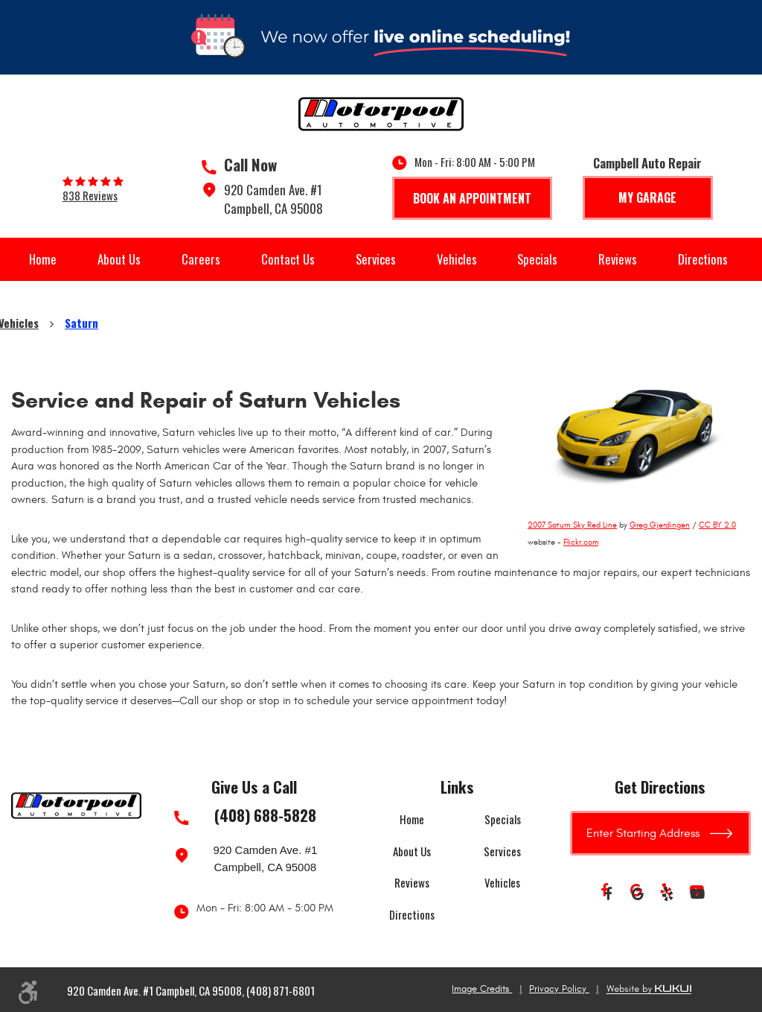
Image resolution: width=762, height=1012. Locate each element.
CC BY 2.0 (717, 525)
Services (376, 259)
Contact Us (288, 259)
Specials (537, 259)
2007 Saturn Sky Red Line (572, 525)
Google (637, 894)
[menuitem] (42, 259)
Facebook (608, 894)
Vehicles (457, 259)
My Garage (647, 197)
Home (43, 259)
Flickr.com (580, 542)
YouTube (697, 894)
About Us (119, 259)
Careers (201, 259)
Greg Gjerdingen (660, 525)
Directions (703, 259)
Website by (648, 989)
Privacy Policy (559, 989)
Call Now (250, 165)
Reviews (617, 259)
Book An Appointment (472, 198)
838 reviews (90, 195)
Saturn (81, 322)
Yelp (667, 894)
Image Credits (482, 989)
